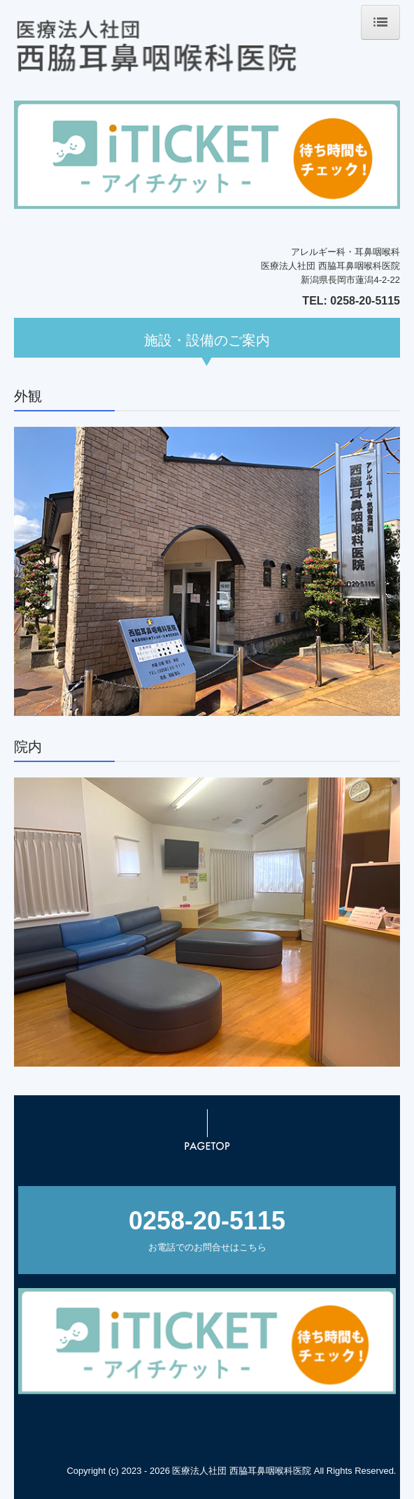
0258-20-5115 (365, 301)
